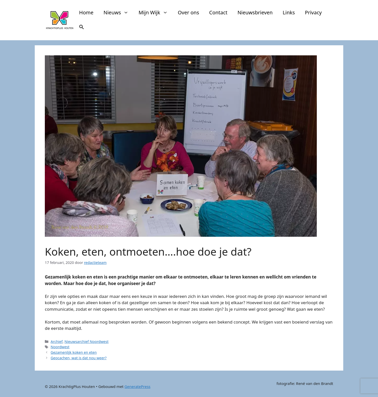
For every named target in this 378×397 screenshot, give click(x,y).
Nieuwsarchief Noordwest (86, 341)
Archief (56, 341)
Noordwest (60, 346)
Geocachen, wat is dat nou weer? (79, 357)
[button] (81, 27)
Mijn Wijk (156, 12)
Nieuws (118, 12)
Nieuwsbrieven (255, 12)
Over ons (188, 12)
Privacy (313, 12)
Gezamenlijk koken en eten (74, 352)
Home (86, 12)
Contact (218, 12)
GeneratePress (137, 386)
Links (289, 12)
